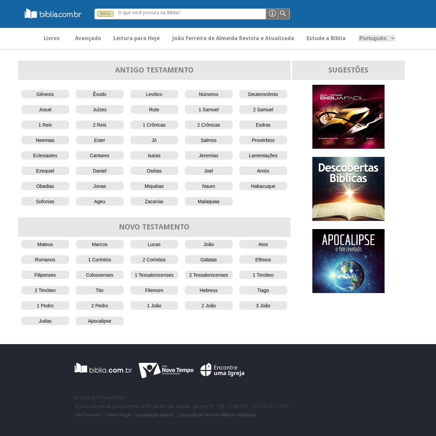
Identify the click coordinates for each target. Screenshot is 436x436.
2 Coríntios (154, 259)
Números (208, 94)
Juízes (99, 109)
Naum (208, 186)
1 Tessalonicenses (154, 275)
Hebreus (209, 290)
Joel (208, 171)
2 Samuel (263, 109)
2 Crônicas (208, 125)
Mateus (45, 244)
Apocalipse (99, 321)
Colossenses (99, 275)
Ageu (99, 201)
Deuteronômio (263, 94)
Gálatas (208, 259)
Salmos (209, 140)
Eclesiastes (45, 155)
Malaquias (209, 201)
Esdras (263, 125)
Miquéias (154, 186)
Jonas (99, 186)
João (208, 244)
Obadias (45, 186)
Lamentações (263, 155)
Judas (45, 321)
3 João (263, 305)
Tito (100, 290)
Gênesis (45, 94)
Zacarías (154, 201)
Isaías (154, 155)
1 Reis (45, 125)
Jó (154, 140)
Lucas (154, 244)
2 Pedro (99, 305)
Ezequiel (45, 171)
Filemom (154, 290)
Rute (154, 109)
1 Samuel (209, 109)
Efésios (263, 259)
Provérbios (263, 140)
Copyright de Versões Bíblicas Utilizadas (216, 414)
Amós (263, 171)
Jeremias (208, 155)
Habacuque (263, 186)
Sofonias (45, 201)
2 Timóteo (45, 290)
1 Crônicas (154, 125)
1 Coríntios (99, 259)
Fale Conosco (88, 414)
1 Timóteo (263, 275)
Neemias (45, 140)
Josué (45, 109)
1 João (154, 305)
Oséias (154, 171)
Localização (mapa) (154, 414)
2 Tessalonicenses (208, 275)
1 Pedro (45, 305)
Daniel (100, 171)
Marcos (100, 244)
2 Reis (100, 125)
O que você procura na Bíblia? (149, 12)
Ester (99, 140)
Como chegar (118, 414)
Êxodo (100, 94)
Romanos (45, 259)
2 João (208, 305)
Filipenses (45, 275)
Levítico (154, 94)
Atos (263, 244)
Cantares (99, 155)
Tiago (263, 290)
